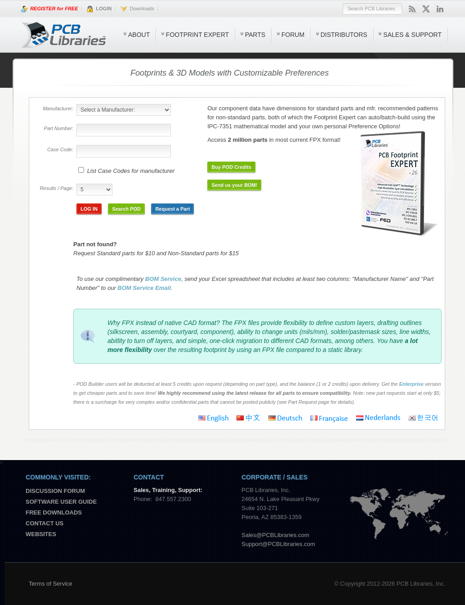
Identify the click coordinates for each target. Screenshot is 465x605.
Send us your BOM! (234, 185)
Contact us (44, 523)
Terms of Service (50, 583)
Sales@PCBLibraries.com (275, 535)
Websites (41, 534)
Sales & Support (412, 34)
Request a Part (172, 209)
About (139, 34)
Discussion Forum (55, 491)
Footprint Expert (197, 34)
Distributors (344, 34)
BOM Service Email (144, 287)
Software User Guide (61, 501)
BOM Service (163, 278)
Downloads (137, 9)
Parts (255, 34)
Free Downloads (54, 512)
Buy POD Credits (231, 167)
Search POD (126, 209)
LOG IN (89, 209)
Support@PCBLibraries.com (278, 544)
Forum (293, 34)
